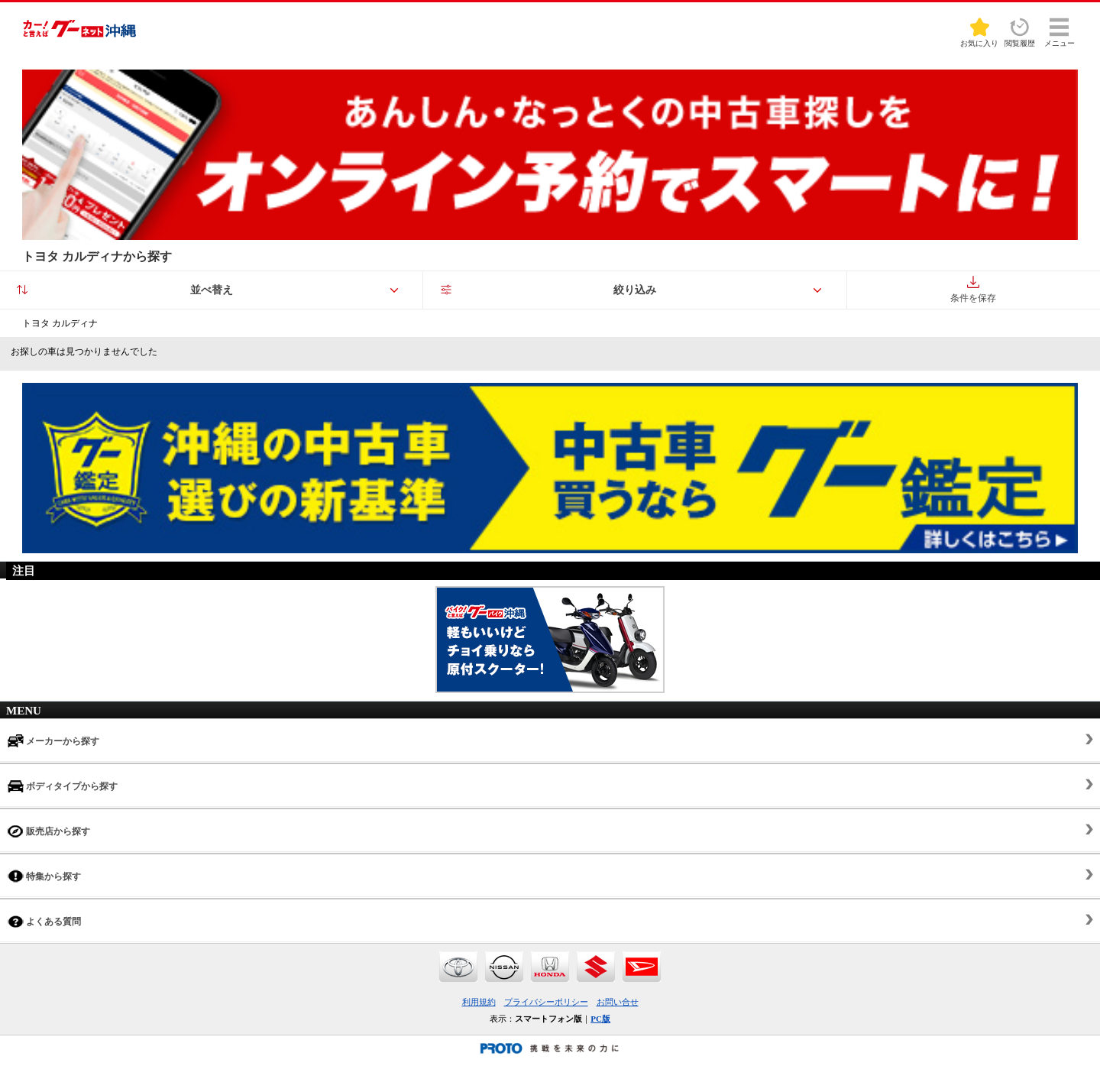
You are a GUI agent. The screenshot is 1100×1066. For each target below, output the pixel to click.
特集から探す (44, 876)
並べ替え (211, 290)
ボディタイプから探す (63, 785)
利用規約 (479, 1001)
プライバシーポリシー (546, 1001)
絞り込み (634, 290)
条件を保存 (973, 289)
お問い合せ (618, 1001)
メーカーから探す (53, 740)
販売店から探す (49, 831)
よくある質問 (44, 921)
